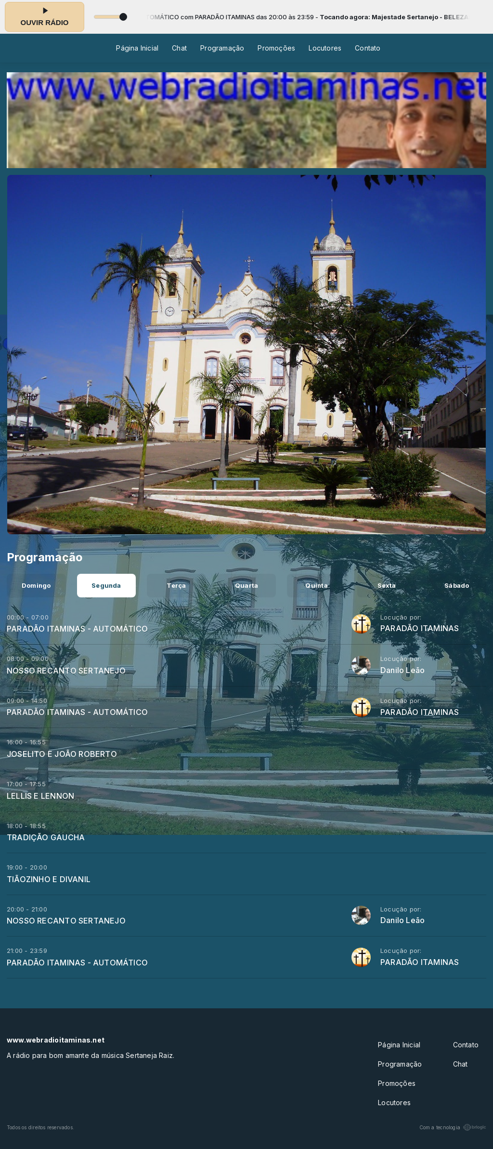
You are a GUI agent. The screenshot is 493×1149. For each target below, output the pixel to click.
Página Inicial (137, 48)
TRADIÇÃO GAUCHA (46, 837)
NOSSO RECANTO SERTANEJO (66, 670)
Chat (179, 48)
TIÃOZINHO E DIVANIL (49, 879)
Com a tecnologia (452, 1127)
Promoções (276, 48)
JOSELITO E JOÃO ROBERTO (62, 754)
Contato (367, 48)
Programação (222, 48)
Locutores (325, 48)
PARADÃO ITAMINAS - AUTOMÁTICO (77, 629)
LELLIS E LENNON (40, 796)
